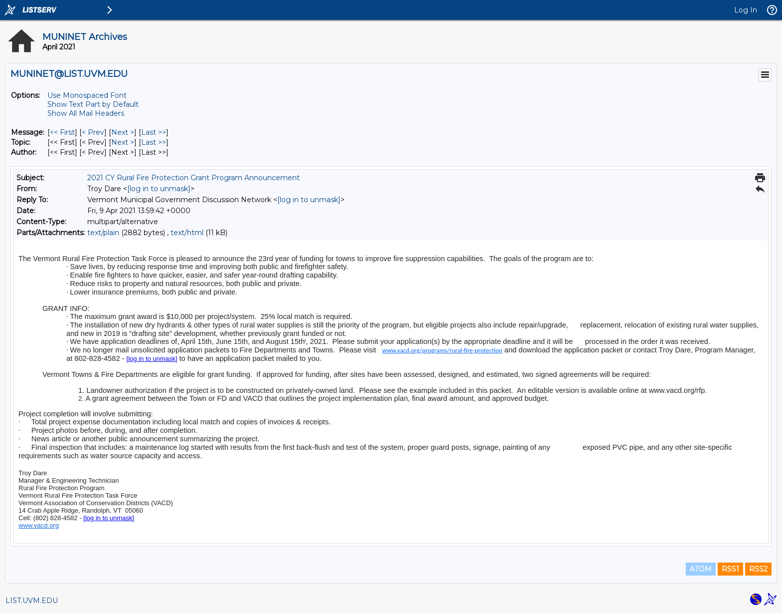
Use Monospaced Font (87, 95)
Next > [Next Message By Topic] (122, 142)
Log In (745, 9)
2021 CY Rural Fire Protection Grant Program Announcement (193, 177)
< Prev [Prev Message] (93, 132)
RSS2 (758, 569)
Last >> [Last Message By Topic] (153, 142)
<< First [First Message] (62, 132)
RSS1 (730, 569)
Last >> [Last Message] (153, 132)
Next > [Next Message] (122, 132)
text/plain (103, 232)
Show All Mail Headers (85, 113)
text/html (187, 232)
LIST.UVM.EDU (31, 600)
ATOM (701, 569)
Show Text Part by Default (93, 104)
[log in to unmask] (159, 188)
